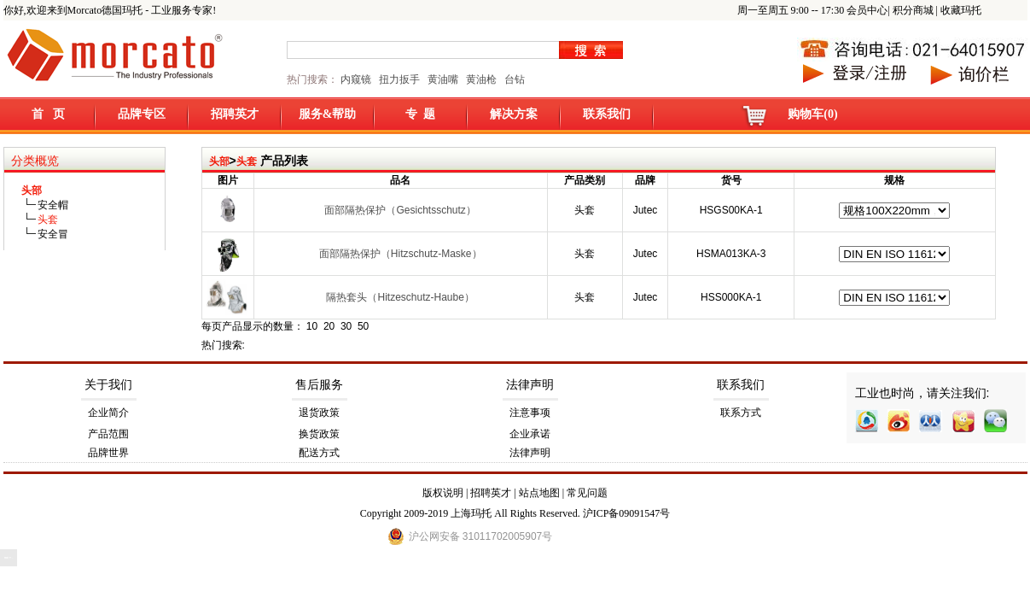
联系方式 (740, 413)
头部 (219, 161)
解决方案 (514, 114)
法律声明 (530, 384)
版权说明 (442, 493)
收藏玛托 (960, 10)
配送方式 (319, 453)
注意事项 (529, 413)
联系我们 (607, 114)
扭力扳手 (399, 79)
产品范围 (108, 434)
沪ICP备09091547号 (627, 513)
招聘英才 (235, 114)
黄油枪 (481, 79)
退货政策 (319, 413)
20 (329, 326)
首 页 (48, 114)
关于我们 (108, 384)
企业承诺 (529, 434)
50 (363, 326)
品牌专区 (142, 114)
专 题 (420, 114)
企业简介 (108, 413)
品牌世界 (108, 453)
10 (311, 326)
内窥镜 (355, 79)
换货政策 (319, 434)
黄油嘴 (443, 79)
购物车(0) (812, 114)
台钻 (513, 79)
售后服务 (319, 384)
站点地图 (539, 493)
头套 (246, 161)
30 (346, 326)
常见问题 (587, 493)
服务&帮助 (328, 114)
